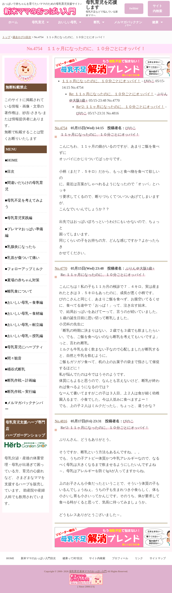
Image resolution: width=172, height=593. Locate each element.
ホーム (13, 22)
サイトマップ (158, 558)
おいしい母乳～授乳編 (25, 336)
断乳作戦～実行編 (21, 391)
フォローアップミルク (25, 269)
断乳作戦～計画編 (21, 380)
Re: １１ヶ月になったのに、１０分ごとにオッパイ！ (111, 94)
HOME (12, 160)
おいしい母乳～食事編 (25, 302)
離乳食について (19, 291)
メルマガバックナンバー (128, 24)
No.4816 (61, 421)
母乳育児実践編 (19, 218)
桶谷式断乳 (16, 369)
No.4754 (61, 128)
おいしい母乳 (67, 22)
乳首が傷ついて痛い (23, 258)
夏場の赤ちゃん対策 (23, 280)
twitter (133, 8)
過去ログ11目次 (22, 37)
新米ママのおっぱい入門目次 (38, 558)
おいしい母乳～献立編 (25, 325)
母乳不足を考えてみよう (24, 203)
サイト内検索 (157, 8)
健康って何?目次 (72, 558)
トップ (6, 37)
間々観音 (14, 358)
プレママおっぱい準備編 (24, 232)
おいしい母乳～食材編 (25, 313)
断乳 (97, 22)
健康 (155, 22)
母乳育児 (38, 22)
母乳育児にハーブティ (25, 347)
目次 (10, 171)
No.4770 (61, 268)
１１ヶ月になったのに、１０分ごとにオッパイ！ (101, 81)
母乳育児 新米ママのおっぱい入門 (88, 571)
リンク (139, 558)
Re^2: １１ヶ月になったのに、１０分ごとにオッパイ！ (120, 107)
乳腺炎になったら (21, 247)
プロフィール (120, 558)
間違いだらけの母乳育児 (24, 186)
